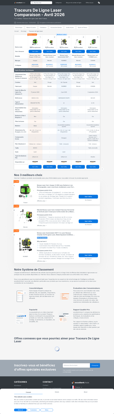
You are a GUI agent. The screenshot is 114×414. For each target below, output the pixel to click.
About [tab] (85, 392)
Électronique (18, 27)
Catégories (59, 2)
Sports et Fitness (82, 27)
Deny (46, 410)
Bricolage (23, 31)
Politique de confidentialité (52, 388)
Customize (33, 410)
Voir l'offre (35, 51)
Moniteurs (17, 385)
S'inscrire (95, 365)
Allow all (20, 410)
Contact (45, 385)
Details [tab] (57, 392)
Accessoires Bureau (56, 27)
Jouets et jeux (70, 27)
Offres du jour (89, 2)
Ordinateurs (43, 27)
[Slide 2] (26, 222)
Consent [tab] (28, 392)
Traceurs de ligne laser (36, 31)
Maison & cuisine (31, 27)
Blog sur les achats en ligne (73, 2)
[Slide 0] (24, 222)
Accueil (17, 31)
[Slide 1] (25, 222)
